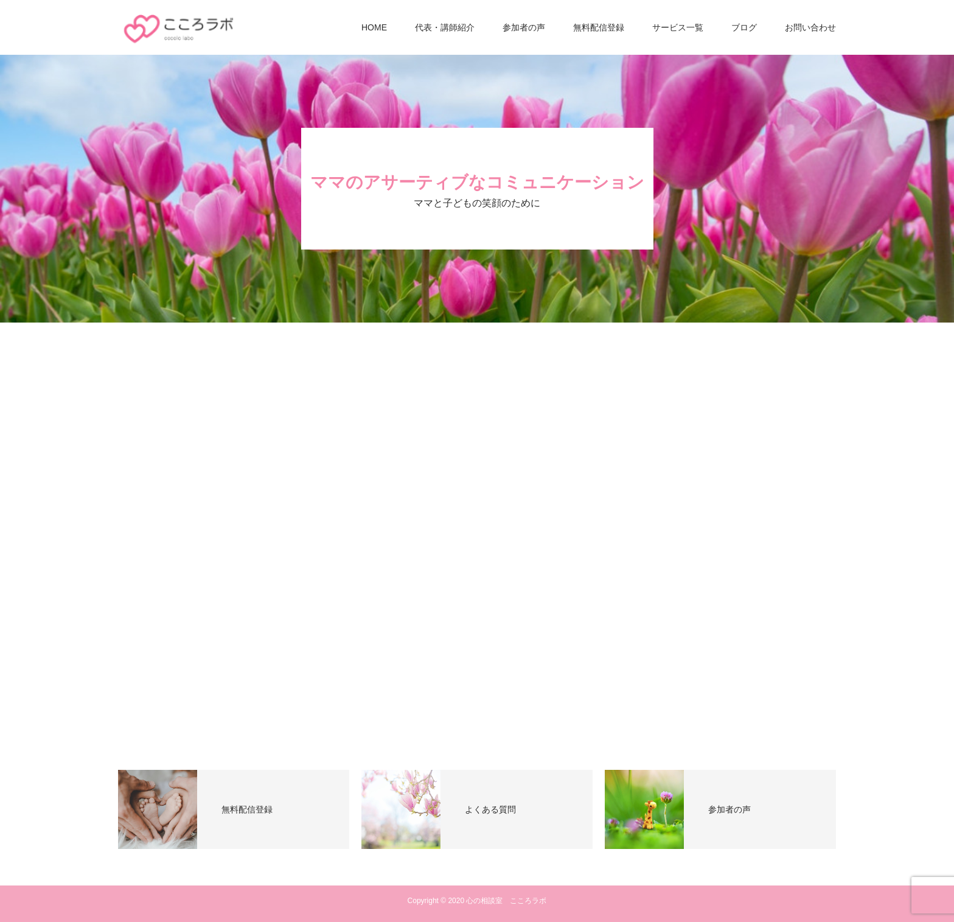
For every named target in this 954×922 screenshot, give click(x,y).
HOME (374, 27)
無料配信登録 (598, 27)
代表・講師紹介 (445, 27)
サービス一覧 (677, 27)
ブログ (744, 27)
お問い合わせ (810, 27)
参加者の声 (524, 27)
